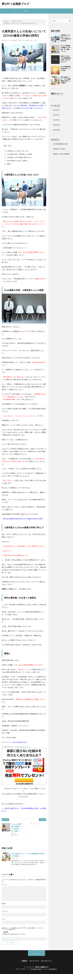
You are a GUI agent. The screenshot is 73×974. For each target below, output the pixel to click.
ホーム (6, 11)
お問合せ (26, 11)
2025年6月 (56, 110)
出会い (31, 40)
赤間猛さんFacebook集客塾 (61, 154)
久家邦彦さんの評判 (16, 40)
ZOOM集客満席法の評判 (60, 144)
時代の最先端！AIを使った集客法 (15, 161)
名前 (4, 903)
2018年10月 (56, 130)
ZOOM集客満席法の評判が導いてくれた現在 (66, 68)
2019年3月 (56, 120)
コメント (4, 884)
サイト (4, 919)
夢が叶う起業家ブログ (15, 3)
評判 (35, 40)
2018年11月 (56, 125)
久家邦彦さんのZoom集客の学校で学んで (18, 157)
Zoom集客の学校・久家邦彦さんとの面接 (18, 154)
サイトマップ (16, 11)
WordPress (53, 969)
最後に (7, 164)
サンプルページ (46, 961)
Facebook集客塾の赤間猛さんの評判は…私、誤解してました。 (16, 828)
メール (4, 911)
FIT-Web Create (36, 969)
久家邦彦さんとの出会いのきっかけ (16, 151)
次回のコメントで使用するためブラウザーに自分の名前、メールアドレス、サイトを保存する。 (23, 928)
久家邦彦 (27, 40)
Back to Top (36, 953)
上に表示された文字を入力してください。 (14, 934)
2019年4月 (56, 115)
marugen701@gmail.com (22, 747)
